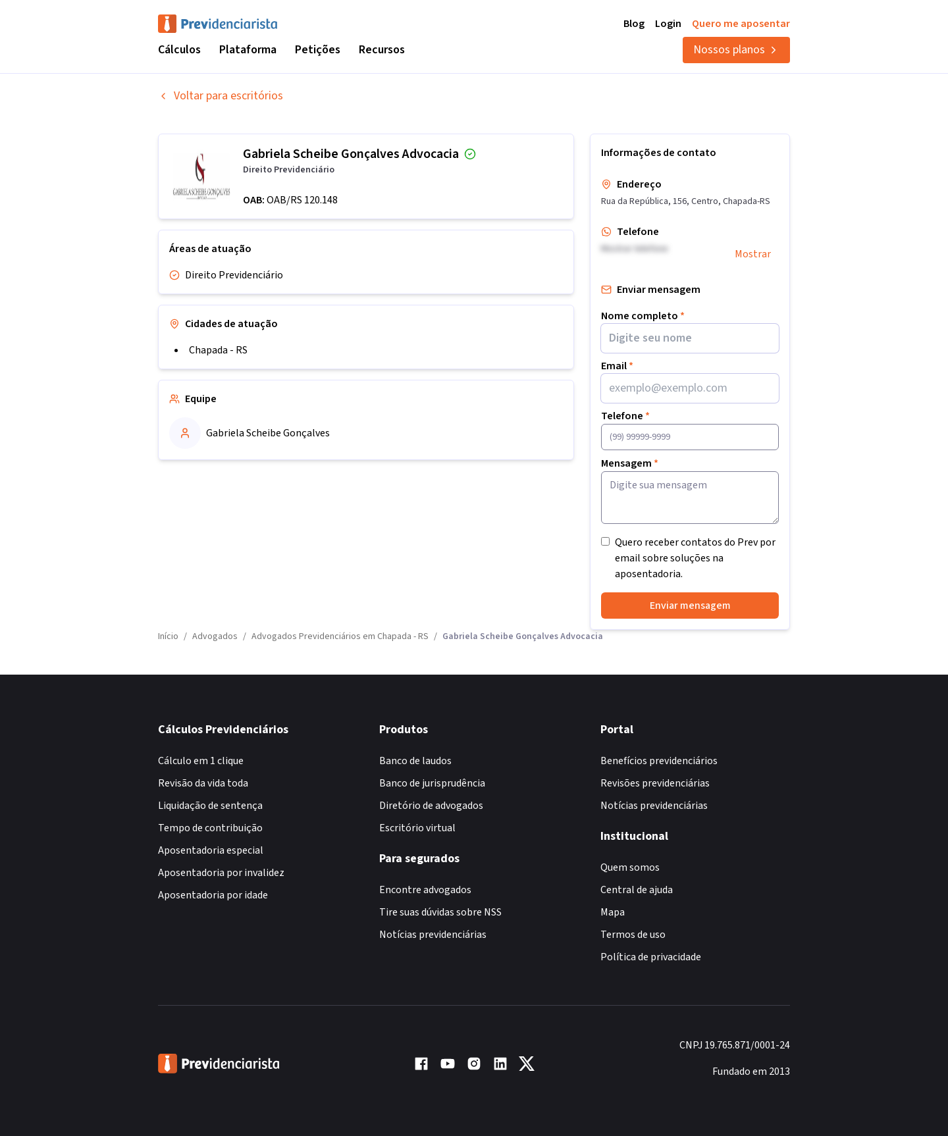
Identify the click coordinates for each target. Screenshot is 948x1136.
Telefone (625, 416)
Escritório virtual (417, 828)
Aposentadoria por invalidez (221, 873)
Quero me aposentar (741, 23)
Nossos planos (736, 49)
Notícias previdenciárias (433, 935)
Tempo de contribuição (210, 828)
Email (617, 366)
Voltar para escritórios (220, 96)
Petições (317, 49)
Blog (634, 23)
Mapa (612, 912)
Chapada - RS (218, 350)
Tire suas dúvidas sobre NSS (440, 912)
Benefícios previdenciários (659, 761)
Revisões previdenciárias (655, 783)
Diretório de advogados (431, 806)
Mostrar (753, 254)
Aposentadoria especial (210, 850)
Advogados (215, 636)
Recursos (382, 49)
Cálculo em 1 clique (201, 761)
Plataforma (247, 49)
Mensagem (629, 463)
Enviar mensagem (690, 605)
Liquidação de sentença (210, 806)
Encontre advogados (425, 890)
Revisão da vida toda (203, 783)
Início (168, 636)
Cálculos (179, 49)
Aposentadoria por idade (213, 895)
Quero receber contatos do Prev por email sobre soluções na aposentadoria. (695, 558)
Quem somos (630, 867)
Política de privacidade (650, 957)
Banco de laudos (415, 761)
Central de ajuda (636, 890)
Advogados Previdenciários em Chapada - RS (340, 636)
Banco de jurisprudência (432, 783)
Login (668, 23)
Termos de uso (633, 935)
